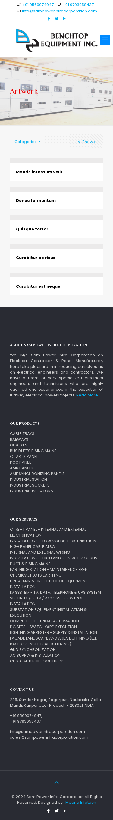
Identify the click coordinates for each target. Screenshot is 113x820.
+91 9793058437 (78, 5)
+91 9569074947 (38, 5)
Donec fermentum (36, 200)
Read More (87, 395)
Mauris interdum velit (39, 172)
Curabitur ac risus (35, 258)
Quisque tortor (32, 229)
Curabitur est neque (38, 286)
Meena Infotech (80, 802)
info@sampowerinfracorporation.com (59, 11)
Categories (28, 142)
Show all (87, 142)
